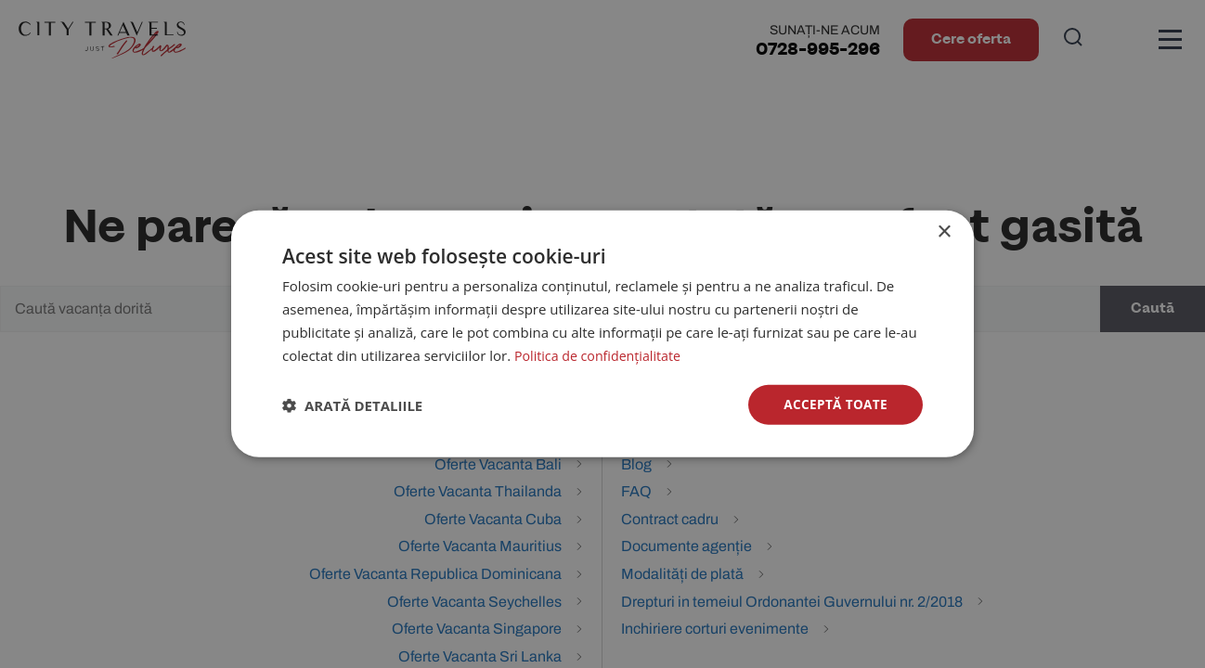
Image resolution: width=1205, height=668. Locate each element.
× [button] (944, 231)
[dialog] (602, 334)
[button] (352, 405)
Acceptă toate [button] (834, 404)
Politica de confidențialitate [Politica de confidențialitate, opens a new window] (602, 354)
